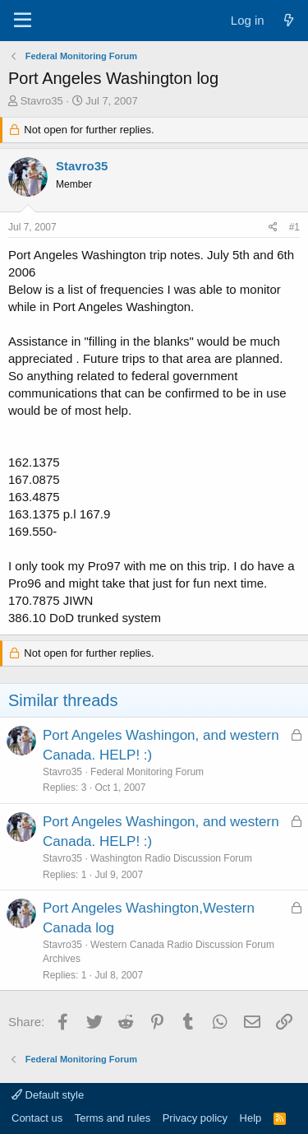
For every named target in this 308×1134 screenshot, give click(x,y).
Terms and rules (112, 1118)
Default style (47, 1095)
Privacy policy (195, 1118)
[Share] (273, 227)
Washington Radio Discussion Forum (171, 858)
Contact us (36, 1118)
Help (251, 1118)
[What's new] (289, 20)
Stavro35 (42, 101)
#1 (294, 227)
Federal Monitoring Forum (147, 772)
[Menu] (22, 20)
